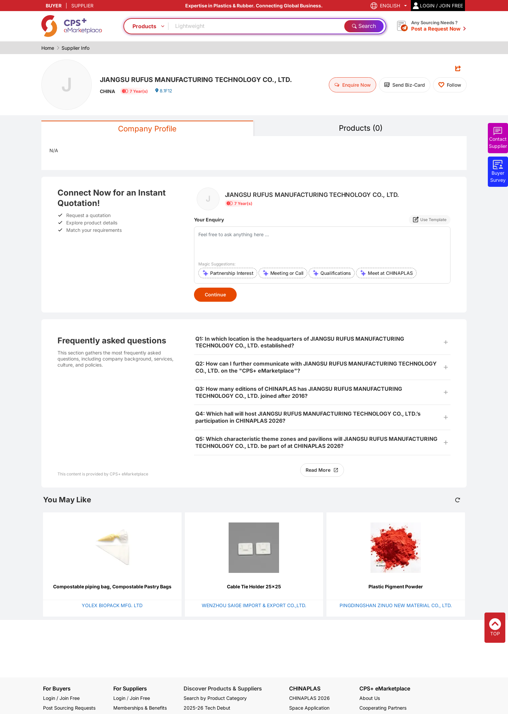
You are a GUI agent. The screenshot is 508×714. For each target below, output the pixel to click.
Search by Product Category (215, 698)
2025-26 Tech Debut (207, 708)
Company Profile (147, 129)
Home (47, 48)
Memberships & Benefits (140, 708)
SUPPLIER (82, 5)
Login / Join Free (61, 698)
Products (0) (361, 128)
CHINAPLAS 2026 (309, 698)
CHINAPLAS (304, 688)
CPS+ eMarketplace (384, 688)
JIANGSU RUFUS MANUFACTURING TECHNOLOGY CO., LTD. (207, 79)
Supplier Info (75, 48)
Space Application (309, 708)
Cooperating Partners (382, 708)
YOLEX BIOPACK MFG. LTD (112, 606)
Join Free (140, 698)
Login (119, 698)
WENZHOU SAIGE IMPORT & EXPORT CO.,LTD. (254, 606)
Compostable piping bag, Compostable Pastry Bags (112, 587)
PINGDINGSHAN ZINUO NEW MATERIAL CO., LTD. (396, 606)
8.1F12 (164, 92)
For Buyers (57, 688)
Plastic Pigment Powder (395, 587)
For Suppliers (130, 688)
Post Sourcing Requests (69, 708)
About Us (369, 698)
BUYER (54, 5)
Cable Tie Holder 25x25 (254, 587)
